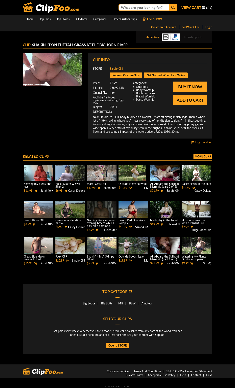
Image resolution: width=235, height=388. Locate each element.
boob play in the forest (164, 220)
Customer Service (118, 371)
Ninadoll (174, 224)
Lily (146, 187)
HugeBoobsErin (201, 230)
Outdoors (142, 86)
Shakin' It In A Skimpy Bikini (100, 258)
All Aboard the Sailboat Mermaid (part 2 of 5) (164, 185)
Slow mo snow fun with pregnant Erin (193, 221)
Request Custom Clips (125, 75)
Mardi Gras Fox (96, 183)
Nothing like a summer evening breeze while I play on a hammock (101, 223)
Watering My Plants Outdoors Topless (194, 258)
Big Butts (106, 303)
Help (183, 375)
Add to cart (190, 100)
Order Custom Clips (124, 19)
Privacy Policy (134, 375)
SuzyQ (207, 263)
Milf (120, 303)
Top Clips (45, 19)
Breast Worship (145, 96)
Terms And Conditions (147, 371)
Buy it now (190, 86)
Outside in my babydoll (133, 183)
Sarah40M (116, 68)
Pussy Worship (145, 99)
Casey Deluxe (76, 190)
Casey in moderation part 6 (68, 221)
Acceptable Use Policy (161, 375)
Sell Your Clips (190, 27)
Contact (196, 375)
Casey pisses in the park (196, 183)
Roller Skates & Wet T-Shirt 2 (69, 185)
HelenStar (110, 230)
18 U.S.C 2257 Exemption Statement (189, 371)
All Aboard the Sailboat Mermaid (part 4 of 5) (164, 258)
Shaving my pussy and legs (37, 185)
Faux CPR (61, 256)
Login (208, 27)
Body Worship (145, 90)
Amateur (146, 303)
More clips (203, 156)
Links (209, 375)
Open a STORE (117, 345)
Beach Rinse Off (34, 220)
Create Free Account (163, 27)
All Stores (81, 19)
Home (29, 19)
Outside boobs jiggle (131, 256)
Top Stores (63, 19)
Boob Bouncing (145, 93)
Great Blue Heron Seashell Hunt (35, 258)
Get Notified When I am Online (166, 75)
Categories (99, 19)
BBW (132, 303)
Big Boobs (89, 303)
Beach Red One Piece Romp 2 (132, 221)
